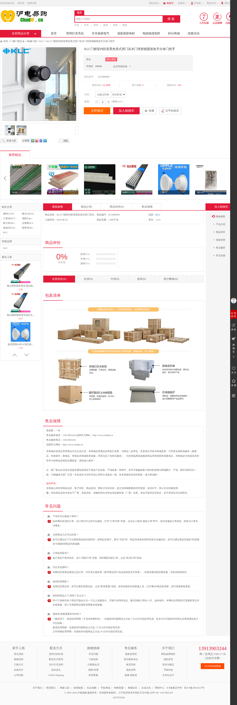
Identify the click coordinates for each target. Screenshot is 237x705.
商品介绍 (86, 206)
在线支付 (18, 669)
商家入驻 (64, 687)
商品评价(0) (117, 206)
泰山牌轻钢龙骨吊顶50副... (20, 285)
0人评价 (106, 85)
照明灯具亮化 (75, 33)
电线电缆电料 (151, 33)
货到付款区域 (56, 654)
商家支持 (212, 3)
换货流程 (131, 664)
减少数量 (96, 101)
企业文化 (146, 687)
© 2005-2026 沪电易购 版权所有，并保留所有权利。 (91, 692)
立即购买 (97, 110)
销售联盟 (119, 687)
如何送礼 (56, 669)
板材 (105, 25)
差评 (141, 279)
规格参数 (57, 206)
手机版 (199, 3)
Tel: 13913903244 (164, 692)
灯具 (76, 25)
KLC (41, 41)
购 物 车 (233, 347)
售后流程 (18, 654)
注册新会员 (93, 664)
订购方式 (18, 664)
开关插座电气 (100, 33)
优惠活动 (193, 33)
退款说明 (131, 669)
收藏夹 (182, 3)
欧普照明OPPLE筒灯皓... (20, 344)
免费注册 (31, 3)
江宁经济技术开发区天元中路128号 (137, 692)
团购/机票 (93, 669)
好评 (88, 279)
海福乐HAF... (9, 227)
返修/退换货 (131, 675)
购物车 (170, 3)
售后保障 (147, 206)
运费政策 (72, 460)
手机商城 (105, 687)
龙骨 (115, 25)
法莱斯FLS (27, 223)
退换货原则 (131, 654)
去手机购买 (172, 110)
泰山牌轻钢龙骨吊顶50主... (20, 315)
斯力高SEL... (9, 223)
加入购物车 (126, 110)
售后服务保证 (131, 659)
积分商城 (174, 33)
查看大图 (11, 140)
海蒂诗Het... (28, 227)
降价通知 (111, 59)
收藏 (151, 110)
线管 (96, 25)
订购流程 (93, 659)
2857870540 (118, 697)
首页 (54, 33)
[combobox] (119, 19)
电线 (124, 25)
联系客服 (93, 675)
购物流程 (18, 659)
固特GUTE (8, 213)
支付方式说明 (56, 664)
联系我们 (51, 687)
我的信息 (155, 3)
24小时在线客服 (212, 666)
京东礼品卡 (168, 675)
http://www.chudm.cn (73, 444)
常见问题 (93, 654)
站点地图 (91, 687)
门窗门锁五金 (18, 41)
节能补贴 (168, 669)
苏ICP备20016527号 (194, 687)
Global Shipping (56, 675)
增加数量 (108, 101)
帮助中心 (159, 687)
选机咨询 (168, 659)
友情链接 (78, 687)
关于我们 (37, 687)
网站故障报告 (168, 654)
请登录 (20, 3)
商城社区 (132, 687)
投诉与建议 (168, 664)
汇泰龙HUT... (10, 218)
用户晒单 (171, 279)
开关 (86, 25)
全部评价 (59, 279)
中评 (115, 279)
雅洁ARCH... (28, 213)
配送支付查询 (56, 659)
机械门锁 (32, 41)
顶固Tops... (27, 218)
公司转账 (18, 675)
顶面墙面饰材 (126, 33)
